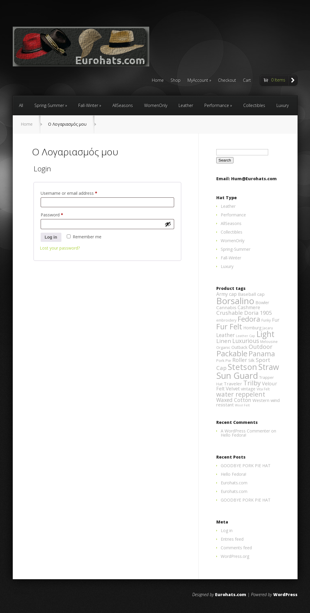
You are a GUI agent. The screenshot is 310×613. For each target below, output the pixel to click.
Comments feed (236, 547)
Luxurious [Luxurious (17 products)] (245, 341)
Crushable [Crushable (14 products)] (229, 312)
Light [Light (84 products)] (265, 334)
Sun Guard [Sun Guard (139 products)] (237, 375)
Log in (51, 237)
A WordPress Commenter (245, 431)
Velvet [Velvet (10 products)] (233, 388)
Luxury (282, 105)
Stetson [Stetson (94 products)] (242, 366)
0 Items (278, 80)
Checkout (227, 80)
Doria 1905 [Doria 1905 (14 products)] (258, 312)
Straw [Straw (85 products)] (268, 367)
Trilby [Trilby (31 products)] (252, 383)
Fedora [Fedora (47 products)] (249, 319)
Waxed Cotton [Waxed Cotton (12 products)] (233, 399)
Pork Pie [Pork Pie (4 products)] (223, 360)
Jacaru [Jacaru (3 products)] (268, 328)
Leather (186, 105)
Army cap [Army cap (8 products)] (226, 294)
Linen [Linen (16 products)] (223, 341)
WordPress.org (235, 556)
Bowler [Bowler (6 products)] (262, 302)
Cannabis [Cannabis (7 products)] (226, 307)
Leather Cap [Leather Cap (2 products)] (245, 336)
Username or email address (77, 192)
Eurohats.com (234, 483)
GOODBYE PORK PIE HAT (246, 465)
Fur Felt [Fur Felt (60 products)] (229, 326)
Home (158, 80)
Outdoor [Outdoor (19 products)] (260, 347)
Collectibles (254, 105)
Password (60, 214)
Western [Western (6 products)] (260, 400)
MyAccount (197, 80)
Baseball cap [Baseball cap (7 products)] (251, 294)
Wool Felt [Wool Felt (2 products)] (242, 405)
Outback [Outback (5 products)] (239, 347)
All (21, 105)
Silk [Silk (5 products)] (251, 360)
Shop (176, 80)
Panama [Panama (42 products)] (262, 353)
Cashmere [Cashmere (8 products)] (249, 307)
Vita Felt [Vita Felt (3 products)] (263, 389)
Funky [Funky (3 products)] (266, 320)
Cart (247, 80)
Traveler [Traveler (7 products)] (233, 384)
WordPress (285, 594)
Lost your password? (60, 248)
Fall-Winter (88, 105)
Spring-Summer (49, 105)
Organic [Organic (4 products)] (223, 347)
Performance (216, 105)
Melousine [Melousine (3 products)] (269, 341)
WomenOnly (155, 105)
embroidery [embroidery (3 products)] (226, 320)
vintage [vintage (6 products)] (248, 389)
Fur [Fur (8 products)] (275, 320)
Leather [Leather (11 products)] (225, 335)
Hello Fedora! (233, 435)
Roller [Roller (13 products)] (239, 359)
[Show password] (168, 224)
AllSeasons (122, 105)
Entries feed (232, 539)
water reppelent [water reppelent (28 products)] (240, 394)
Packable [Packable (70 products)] (231, 353)
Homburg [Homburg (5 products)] (252, 328)
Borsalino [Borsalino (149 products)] (235, 301)
